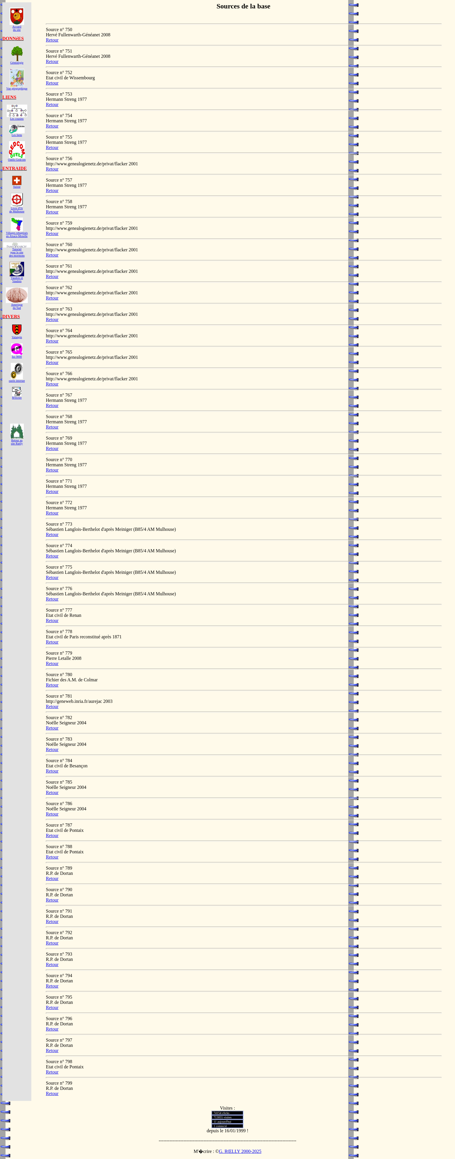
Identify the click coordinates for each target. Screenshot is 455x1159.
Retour (52, 39)
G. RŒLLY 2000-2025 (240, 1151)
